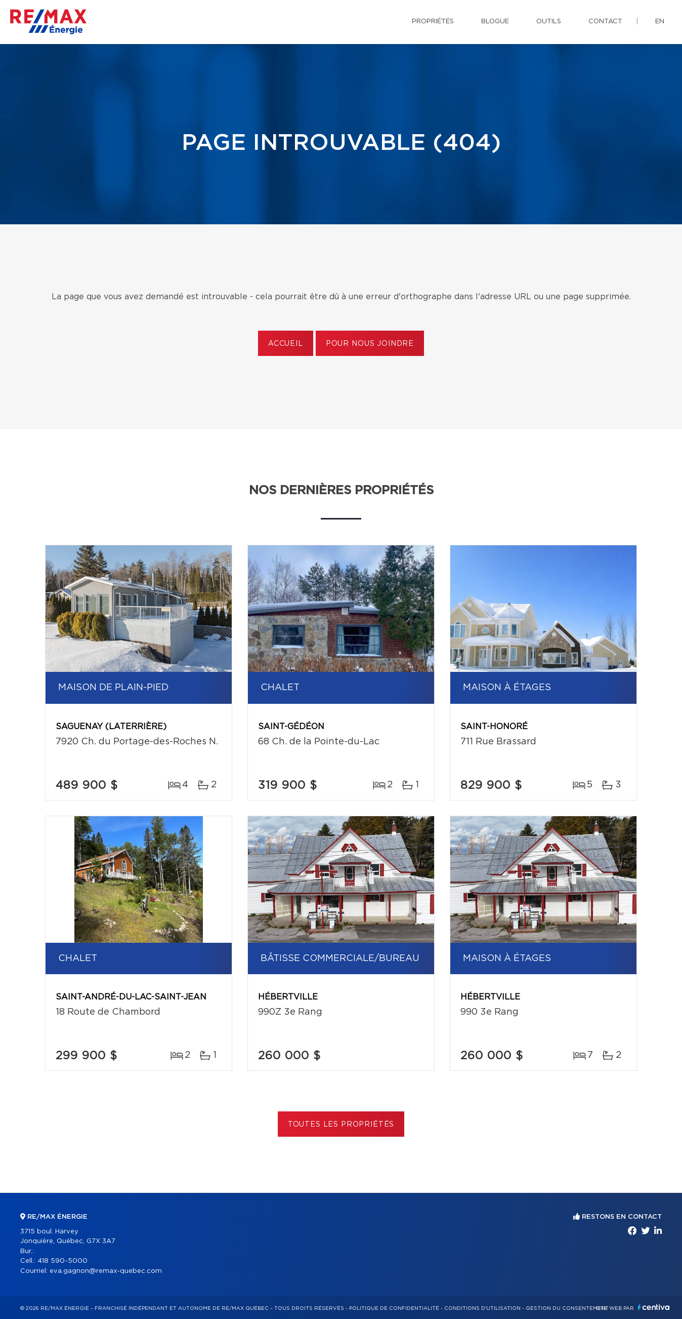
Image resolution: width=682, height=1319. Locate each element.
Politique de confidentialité (394, 1308)
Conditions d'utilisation (482, 1308)
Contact (605, 21)
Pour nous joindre (370, 343)
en (659, 21)
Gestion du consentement (567, 1308)
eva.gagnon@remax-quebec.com (106, 1271)
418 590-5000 (62, 1261)
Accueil (285, 343)
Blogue (495, 21)
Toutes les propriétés (341, 1124)
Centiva (653, 1307)
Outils (548, 21)
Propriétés (433, 21)
